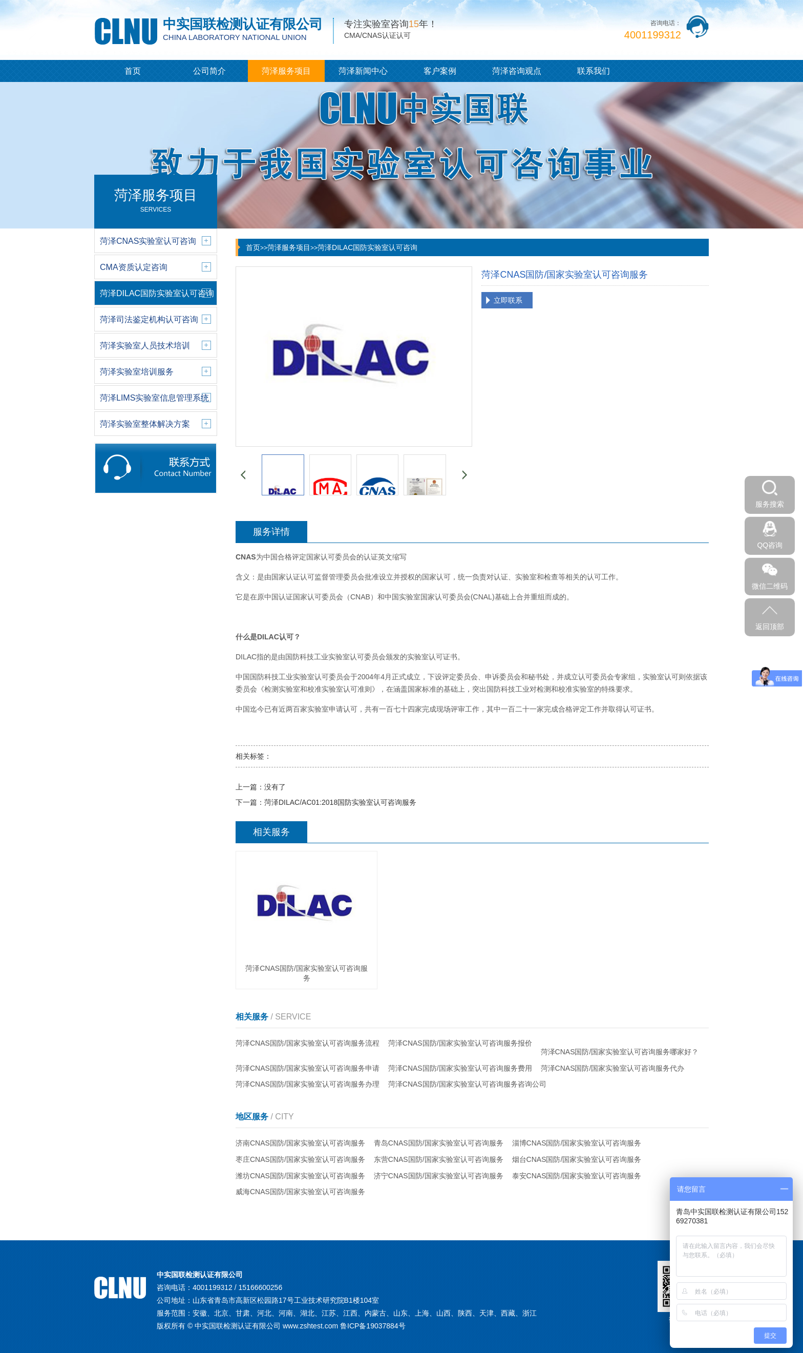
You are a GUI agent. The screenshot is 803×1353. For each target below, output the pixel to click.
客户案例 (440, 71)
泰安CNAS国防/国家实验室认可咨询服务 (577, 1176)
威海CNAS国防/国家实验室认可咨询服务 (300, 1192)
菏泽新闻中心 (363, 71)
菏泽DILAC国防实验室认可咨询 (367, 247)
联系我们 (593, 71)
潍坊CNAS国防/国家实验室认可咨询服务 (300, 1176)
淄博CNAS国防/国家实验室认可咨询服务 (577, 1143)
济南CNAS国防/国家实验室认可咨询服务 (300, 1143)
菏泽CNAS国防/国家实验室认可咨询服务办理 (307, 1084)
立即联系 (508, 300)
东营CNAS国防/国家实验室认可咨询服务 (438, 1159)
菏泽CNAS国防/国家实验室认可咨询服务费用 (460, 1068)
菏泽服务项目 (286, 71)
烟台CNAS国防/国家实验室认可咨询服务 (577, 1159)
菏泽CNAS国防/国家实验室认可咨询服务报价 (460, 1043)
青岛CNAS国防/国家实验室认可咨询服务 (438, 1143)
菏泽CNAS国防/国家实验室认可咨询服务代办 (613, 1068)
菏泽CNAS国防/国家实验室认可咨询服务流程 (307, 1043)
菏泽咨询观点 (516, 71)
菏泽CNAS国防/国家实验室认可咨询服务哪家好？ (620, 1052)
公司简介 (209, 71)
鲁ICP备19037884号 (373, 1326)
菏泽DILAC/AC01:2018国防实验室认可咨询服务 (340, 802)
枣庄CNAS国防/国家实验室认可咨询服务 (300, 1159)
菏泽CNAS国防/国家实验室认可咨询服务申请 (307, 1068)
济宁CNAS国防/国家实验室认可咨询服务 (438, 1176)
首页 (132, 71)
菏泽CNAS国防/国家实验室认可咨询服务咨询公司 (467, 1084)
